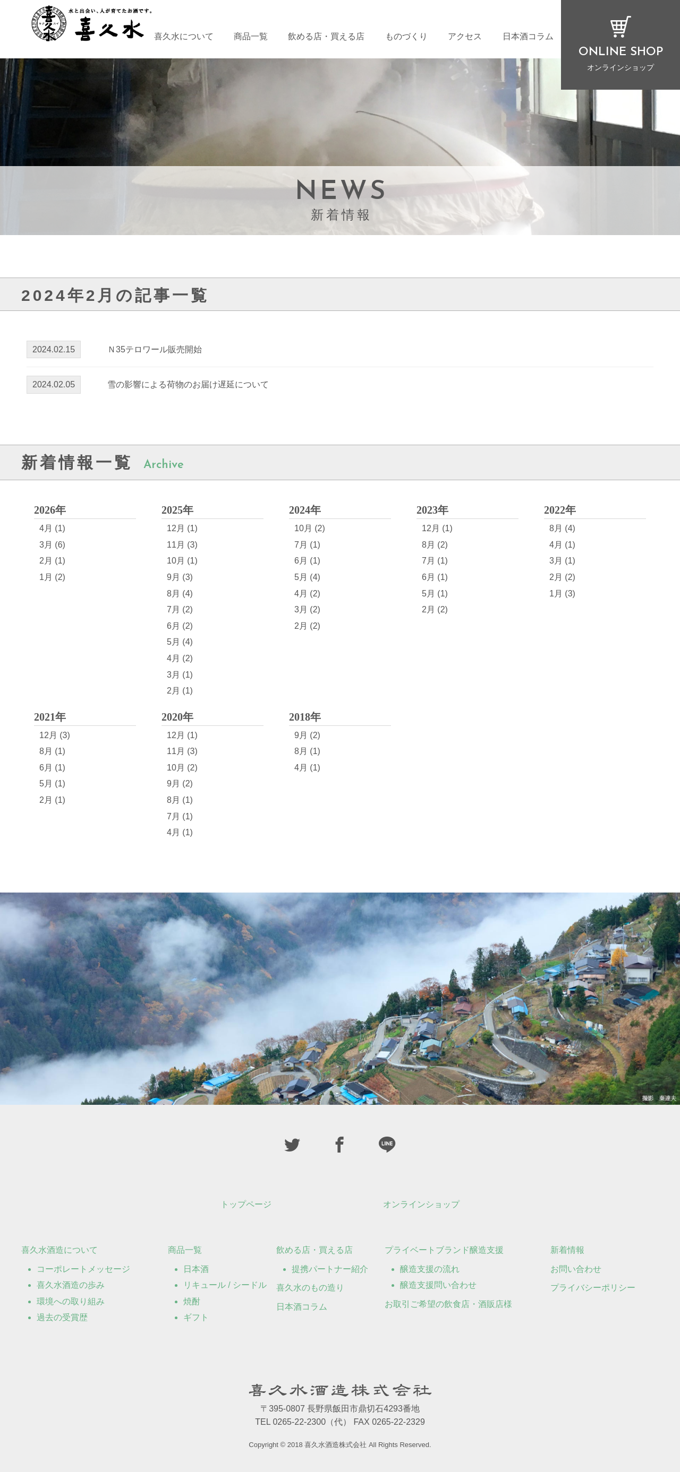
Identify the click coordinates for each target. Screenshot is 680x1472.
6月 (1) (307, 560)
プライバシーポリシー (592, 1287)
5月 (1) (435, 593)
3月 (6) (52, 544)
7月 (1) (307, 544)
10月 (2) (309, 528)
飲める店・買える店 (326, 38)
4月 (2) (180, 658)
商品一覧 (251, 38)
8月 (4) (180, 593)
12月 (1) (182, 528)
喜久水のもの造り (310, 1287)
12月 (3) (54, 735)
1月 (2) (52, 577)
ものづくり (406, 38)
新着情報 (567, 1249)
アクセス (465, 38)
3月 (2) (307, 609)
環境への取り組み (71, 1301)
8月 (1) (52, 751)
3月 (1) (180, 674)
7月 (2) (180, 609)
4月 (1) (52, 528)
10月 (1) (182, 560)
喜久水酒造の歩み (71, 1284)
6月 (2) (180, 625)
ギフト (196, 1317)
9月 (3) (180, 577)
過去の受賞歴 (62, 1317)
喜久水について (184, 38)
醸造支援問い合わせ (438, 1284)
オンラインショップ (421, 1204)
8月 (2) (435, 544)
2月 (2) (307, 625)
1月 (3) (562, 593)
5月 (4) (180, 641)
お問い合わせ (575, 1269)
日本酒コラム (528, 38)
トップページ (245, 1204)
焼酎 (191, 1301)
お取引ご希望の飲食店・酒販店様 (448, 1304)
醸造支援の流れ (430, 1269)
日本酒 (196, 1269)
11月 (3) (182, 544)
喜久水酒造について (59, 1249)
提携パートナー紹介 (330, 1269)
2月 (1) (52, 560)
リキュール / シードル (225, 1284)
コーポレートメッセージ (83, 1269)
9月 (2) (180, 783)
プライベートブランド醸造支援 (444, 1249)
